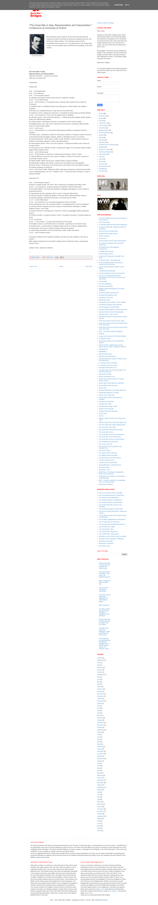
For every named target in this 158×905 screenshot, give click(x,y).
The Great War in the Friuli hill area (110, 437)
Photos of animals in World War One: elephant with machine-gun (104, 565)
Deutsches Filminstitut (106, 286)
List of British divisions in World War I (110, 500)
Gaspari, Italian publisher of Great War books (113, 309)
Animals (101, 140)
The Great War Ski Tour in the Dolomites (111, 439)
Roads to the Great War (106, 409)
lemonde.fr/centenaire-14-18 (108, 367)
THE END (102, 171)
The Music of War (104, 450)
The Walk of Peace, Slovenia (108, 453)
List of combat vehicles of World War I (111, 502)
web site (101, 889)
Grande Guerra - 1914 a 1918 (108, 314)
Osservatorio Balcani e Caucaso (109, 392)
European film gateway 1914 (108, 295)
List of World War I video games (109, 534)
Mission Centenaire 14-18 (107, 376)
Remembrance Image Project (108, 406)
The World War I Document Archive (110, 458)
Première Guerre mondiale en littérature (111, 539)
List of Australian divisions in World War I (111, 495)
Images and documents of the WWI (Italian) (112, 336)
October (99, 658)
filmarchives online (105, 300)
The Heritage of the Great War (108, 441)
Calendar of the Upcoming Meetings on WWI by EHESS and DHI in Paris (104, 631)
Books (101, 118)
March (99, 686)
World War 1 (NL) (104, 470)
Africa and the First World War (108, 231)
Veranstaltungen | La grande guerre (110, 465)
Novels (101, 135)
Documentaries (103, 166)
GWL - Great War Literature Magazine (111, 331)
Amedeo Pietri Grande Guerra (108, 233)
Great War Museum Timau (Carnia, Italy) (111, 321)
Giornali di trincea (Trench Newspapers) (111, 312)
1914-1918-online (104, 222)
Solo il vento (103, 413)
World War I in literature (106, 543)
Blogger (105, 900)
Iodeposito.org (103, 349)
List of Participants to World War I (109, 522)
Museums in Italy (104, 149)
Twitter (90, 893)
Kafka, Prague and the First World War (105, 582)
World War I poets (104, 546)
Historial (101, 334)
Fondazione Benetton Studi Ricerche (110, 304)
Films (100, 156)
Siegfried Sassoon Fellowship (108, 411)
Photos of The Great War (107, 395)
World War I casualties (106, 541)
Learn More (118, 5)
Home (61, 266)
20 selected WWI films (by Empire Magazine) (113, 224)
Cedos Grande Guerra (106, 254)
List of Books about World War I (109, 497)
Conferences (49, 257)
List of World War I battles (107, 527)
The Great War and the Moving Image (111, 429)
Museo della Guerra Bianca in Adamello (111, 383)
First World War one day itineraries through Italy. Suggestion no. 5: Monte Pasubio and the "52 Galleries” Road (104, 644)
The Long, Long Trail (105, 444)
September (100, 660)
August (99, 703)
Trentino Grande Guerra (106, 460)
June (98, 662)
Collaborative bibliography (107, 271)
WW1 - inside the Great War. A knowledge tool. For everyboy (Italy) (112, 481)
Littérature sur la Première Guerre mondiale (112, 536)
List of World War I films (106, 529)
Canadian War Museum (106, 251)
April (98, 684)
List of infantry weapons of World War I (111, 509)
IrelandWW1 (103, 351)
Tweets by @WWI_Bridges (105, 23)
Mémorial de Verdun (105, 374)
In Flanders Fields (104, 338)
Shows (101, 161)
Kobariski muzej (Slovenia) (107, 356)
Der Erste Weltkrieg (105, 284)
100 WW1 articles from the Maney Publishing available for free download (104, 612)
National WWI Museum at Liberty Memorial (112, 390)
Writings (101, 147)
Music (101, 137)
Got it (127, 5)
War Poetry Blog (104, 467)
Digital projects (103, 130)
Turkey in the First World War (108, 462)
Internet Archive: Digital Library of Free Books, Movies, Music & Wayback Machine (112, 346)
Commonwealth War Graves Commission (112, 273)
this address (113, 891)
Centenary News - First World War (109, 260)
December (100, 694)
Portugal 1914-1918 (105, 404)
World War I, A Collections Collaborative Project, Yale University (111, 473)
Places (101, 113)
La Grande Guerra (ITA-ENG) (108, 363)
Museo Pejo (102, 388)
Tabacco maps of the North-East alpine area (112, 422)
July (98, 677)
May (98, 665)
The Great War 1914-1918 (107, 427)
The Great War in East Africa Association (111, 434)
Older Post (89, 266)
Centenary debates (105, 152)
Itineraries (102, 128)
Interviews (102, 142)
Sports (101, 159)
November (100, 696)
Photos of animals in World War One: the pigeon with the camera (104, 621)
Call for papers (103, 125)
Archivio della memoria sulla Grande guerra (112, 241)
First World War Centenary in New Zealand (112, 302)
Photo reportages (104, 132)
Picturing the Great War (106, 401)
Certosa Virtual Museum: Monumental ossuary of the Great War (111, 263)
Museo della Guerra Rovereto (108, 385)
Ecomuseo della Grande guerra (109, 292)
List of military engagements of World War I (112, 519)
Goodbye (102, 168)
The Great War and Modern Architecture (103, 589)
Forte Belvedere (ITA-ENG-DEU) (109, 307)
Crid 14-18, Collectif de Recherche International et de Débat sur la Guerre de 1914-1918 (112, 277)
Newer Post (33, 266)
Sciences (102, 164)
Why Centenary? (104, 605)
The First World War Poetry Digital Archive (112, 425)
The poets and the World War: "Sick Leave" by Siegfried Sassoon (104, 574)
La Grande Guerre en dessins (108, 365)
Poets (101, 120)
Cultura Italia (103, 281)
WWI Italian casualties (106, 484)
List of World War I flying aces (108, 531)
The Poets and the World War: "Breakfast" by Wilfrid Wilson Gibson (104, 598)
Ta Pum (101, 416)
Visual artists (103, 154)
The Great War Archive (106, 432)
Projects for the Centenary (107, 144)
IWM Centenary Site (105, 354)
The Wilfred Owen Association (108, 455)
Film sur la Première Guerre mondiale (110, 493)
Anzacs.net (102, 238)
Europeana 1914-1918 (106, 297)
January (99, 670)
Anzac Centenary (104, 236)
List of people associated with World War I (112, 524)
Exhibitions (102, 116)
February (100, 667)
